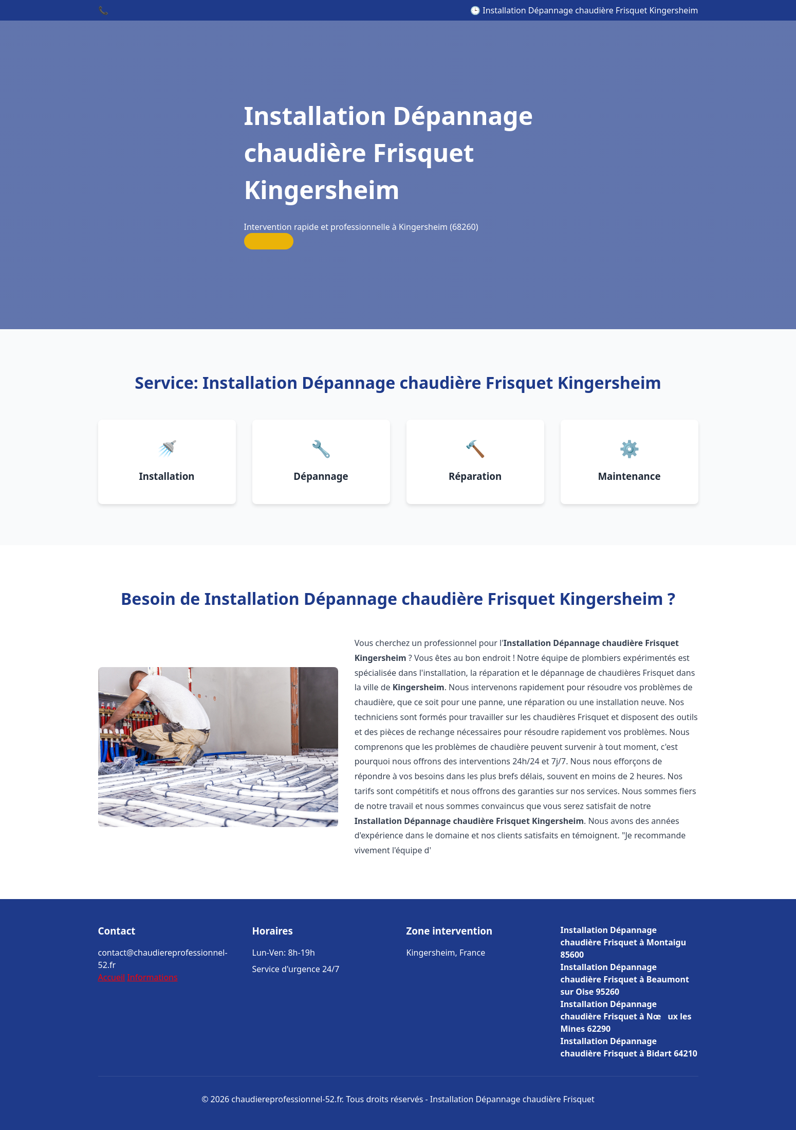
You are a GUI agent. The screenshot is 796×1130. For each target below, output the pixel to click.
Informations (152, 977)
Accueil (111, 977)
